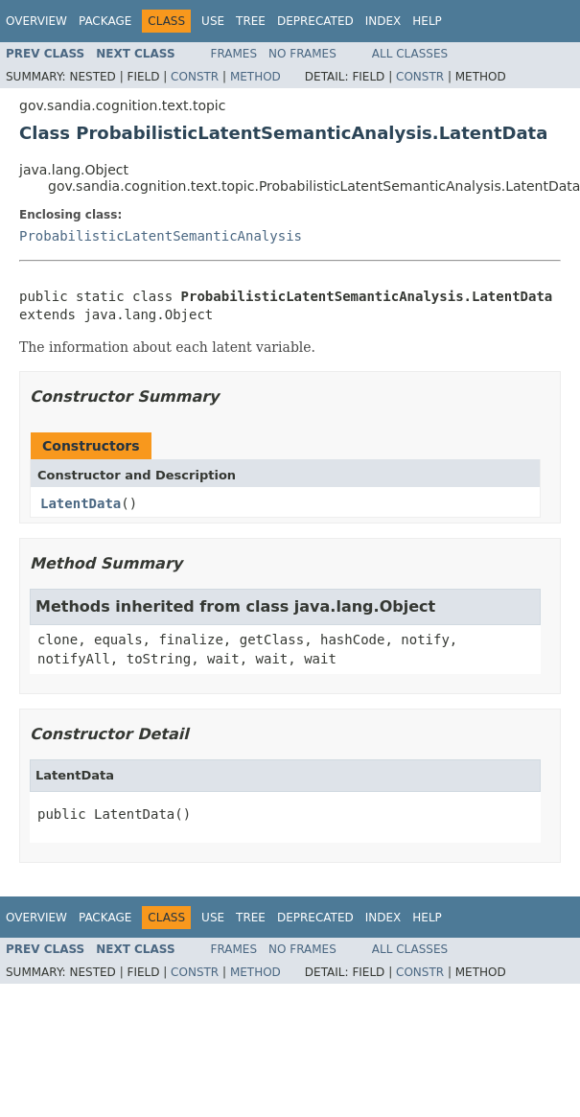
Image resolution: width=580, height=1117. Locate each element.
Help (427, 21)
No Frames (302, 53)
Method (255, 76)
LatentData (80, 503)
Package (105, 21)
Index (383, 21)
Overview (36, 21)
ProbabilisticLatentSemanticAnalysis (160, 236)
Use (212, 21)
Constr (195, 76)
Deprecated (315, 21)
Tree (251, 21)
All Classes (410, 53)
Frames (234, 53)
